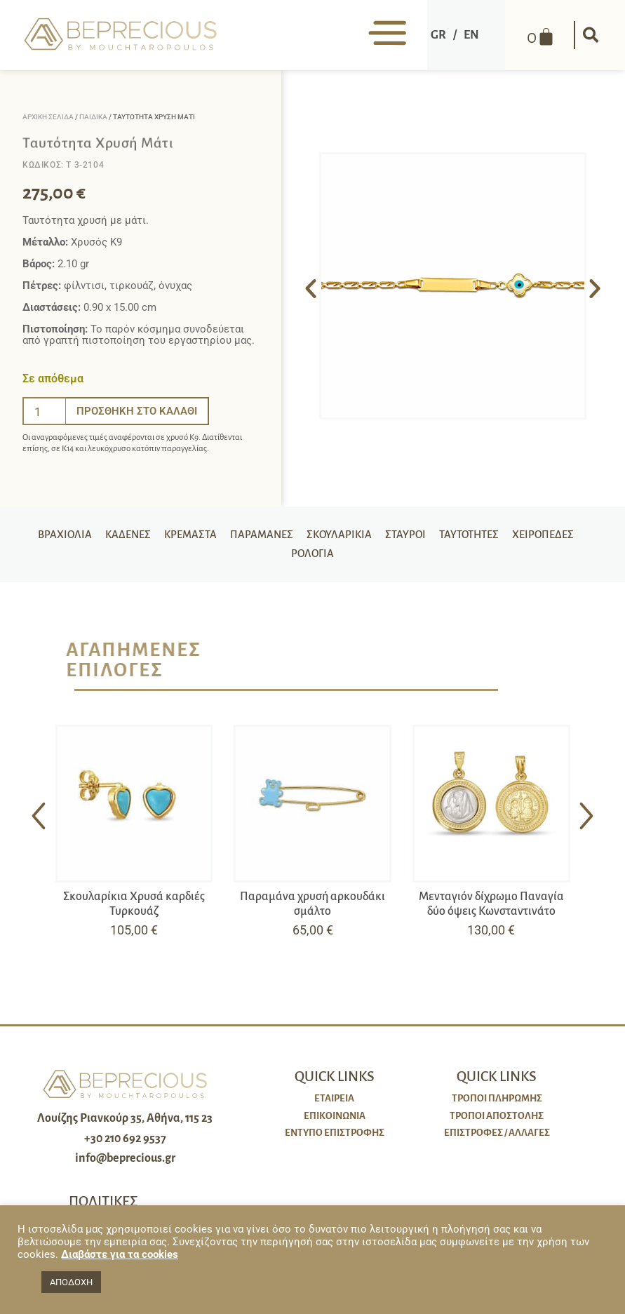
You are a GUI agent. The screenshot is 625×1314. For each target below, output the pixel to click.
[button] (589, 35)
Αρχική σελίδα (48, 117)
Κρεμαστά (225, 536)
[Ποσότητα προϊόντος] (44, 411)
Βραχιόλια (96, 536)
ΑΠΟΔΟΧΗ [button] (71, 1282)
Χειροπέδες (283, 559)
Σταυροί (447, 536)
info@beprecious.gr (125, 1165)
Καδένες (161, 536)
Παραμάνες (298, 536)
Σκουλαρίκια (379, 536)
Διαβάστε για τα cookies (119, 1254)
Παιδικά (93, 117)
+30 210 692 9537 (125, 1145)
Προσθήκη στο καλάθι (136, 411)
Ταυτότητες (513, 536)
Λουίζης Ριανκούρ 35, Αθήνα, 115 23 (125, 1124)
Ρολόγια (351, 559)
